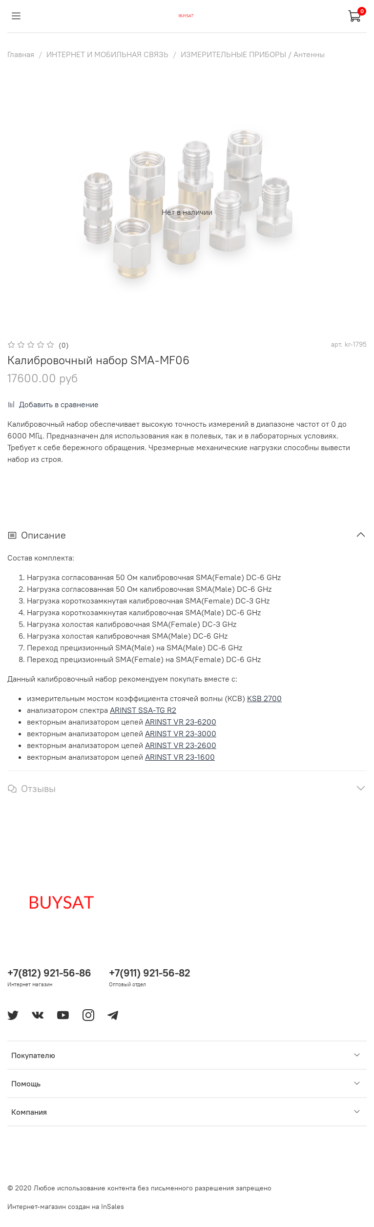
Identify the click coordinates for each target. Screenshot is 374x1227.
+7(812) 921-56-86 (49, 972)
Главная (20, 54)
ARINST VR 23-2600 (180, 745)
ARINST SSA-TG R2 (143, 710)
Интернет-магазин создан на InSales (65, 1206)
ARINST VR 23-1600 (180, 757)
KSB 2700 (264, 698)
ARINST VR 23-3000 (180, 733)
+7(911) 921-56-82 (149, 972)
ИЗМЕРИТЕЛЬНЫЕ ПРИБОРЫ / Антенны (253, 54)
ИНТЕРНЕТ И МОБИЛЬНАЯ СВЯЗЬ (107, 54)
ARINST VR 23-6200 (180, 722)
